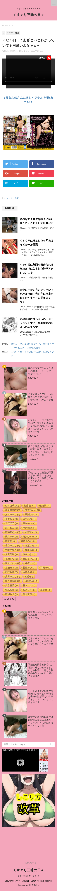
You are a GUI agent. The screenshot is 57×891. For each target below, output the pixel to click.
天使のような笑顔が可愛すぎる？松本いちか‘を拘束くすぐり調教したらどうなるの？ (40, 476)
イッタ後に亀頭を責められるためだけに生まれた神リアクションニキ (36, 268)
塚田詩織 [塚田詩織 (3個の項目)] (31, 550)
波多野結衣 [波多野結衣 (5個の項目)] (12, 510)
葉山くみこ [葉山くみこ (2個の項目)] (30, 558)
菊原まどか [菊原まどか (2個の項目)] (12, 563)
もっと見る (9, 599)
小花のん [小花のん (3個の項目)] (31, 532)
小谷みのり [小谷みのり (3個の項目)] (12, 545)
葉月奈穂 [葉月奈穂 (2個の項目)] (29, 594)
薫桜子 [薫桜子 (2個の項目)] (30, 563)
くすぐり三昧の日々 (28, 15)
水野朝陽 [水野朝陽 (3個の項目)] (29, 527)
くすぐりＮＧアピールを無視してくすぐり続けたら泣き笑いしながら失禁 (40, 397)
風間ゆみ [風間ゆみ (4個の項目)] (31, 514)
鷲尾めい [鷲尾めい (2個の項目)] (29, 567)
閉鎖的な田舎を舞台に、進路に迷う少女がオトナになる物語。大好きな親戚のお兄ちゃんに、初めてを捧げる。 (40, 670)
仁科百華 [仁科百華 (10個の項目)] (12, 505)
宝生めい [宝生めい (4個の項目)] (29, 523)
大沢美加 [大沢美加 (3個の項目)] (11, 554)
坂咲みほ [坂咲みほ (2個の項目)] (11, 572)
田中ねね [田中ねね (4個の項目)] (29, 519)
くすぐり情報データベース (29, 876)
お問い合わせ (30, 863)
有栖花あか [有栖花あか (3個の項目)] (12, 532)
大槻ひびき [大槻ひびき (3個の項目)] (12, 550)
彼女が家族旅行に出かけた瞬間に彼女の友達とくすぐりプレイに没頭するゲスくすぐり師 (40, 450)
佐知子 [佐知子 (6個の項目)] (44, 505)
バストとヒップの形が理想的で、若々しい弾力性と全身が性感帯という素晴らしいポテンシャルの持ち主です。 (40, 426)
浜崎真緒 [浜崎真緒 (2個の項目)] (29, 572)
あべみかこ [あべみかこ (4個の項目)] (12, 514)
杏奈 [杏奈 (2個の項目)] (29, 576)
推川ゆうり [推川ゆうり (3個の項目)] (30, 536)
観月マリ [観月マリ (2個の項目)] (29, 589)
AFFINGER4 (33, 885)
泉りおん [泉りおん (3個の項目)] (11, 527)
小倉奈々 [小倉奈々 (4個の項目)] (11, 519)
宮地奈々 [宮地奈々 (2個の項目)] (11, 567)
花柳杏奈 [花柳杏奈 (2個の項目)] (31, 581)
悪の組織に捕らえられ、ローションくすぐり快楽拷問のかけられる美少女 (36, 323)
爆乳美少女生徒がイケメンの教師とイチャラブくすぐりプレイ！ (40, 371)
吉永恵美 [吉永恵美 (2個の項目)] (11, 585)
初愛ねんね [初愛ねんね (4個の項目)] (32, 510)
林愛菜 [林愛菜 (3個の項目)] (10, 541)
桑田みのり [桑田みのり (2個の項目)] (12, 576)
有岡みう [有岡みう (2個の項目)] (11, 594)
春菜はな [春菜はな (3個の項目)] (31, 545)
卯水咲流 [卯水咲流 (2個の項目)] (11, 589)
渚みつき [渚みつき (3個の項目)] (29, 554)
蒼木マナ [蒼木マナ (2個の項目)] (29, 585)
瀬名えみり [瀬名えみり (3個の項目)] (28, 541)
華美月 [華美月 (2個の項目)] (45, 589)
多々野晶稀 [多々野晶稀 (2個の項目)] (12, 581)
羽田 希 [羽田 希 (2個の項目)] (45, 567)
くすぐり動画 (13, 198)
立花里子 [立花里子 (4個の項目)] (11, 523)
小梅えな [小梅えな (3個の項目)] (11, 558)
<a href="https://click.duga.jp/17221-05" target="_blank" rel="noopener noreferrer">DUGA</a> (25, 760)
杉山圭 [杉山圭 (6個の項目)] (29, 505)
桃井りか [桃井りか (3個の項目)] (11, 536)
